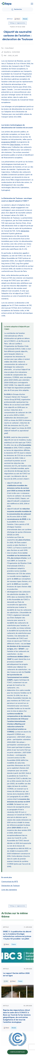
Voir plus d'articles (17, 1052)
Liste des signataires (9, 890)
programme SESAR (8, 142)
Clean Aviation (15, 144)
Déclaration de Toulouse (10, 885)
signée (3, 305)
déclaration (25, 231)
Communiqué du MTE (9, 881)
